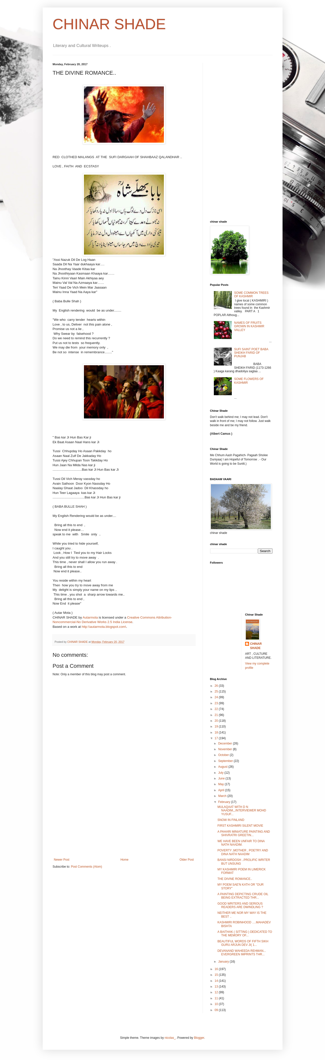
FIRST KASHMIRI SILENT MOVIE (240, 825)
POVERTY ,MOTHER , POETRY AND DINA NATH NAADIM (242, 852)
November (225, 749)
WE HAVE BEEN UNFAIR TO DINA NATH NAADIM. (241, 842)
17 (217, 738)
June (221, 778)
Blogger (199, 1038)
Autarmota (90, 617)
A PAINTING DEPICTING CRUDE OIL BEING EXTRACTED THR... (242, 895)
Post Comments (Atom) (86, 866)
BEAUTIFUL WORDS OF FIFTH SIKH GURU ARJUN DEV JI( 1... (242, 943)
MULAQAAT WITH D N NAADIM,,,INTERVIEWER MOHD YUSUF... (241, 810)
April (221, 790)
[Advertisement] (123, 820)
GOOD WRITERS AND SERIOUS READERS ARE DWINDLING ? (240, 905)
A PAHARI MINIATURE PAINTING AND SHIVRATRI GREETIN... (243, 833)
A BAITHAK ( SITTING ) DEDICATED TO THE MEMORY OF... (244, 933)
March (222, 796)
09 (217, 1010)
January (224, 961)
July (221, 772)
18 (217, 732)
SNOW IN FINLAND (230, 820)
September (226, 761)
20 (217, 720)
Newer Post (61, 859)
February (224, 802)
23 (217, 703)
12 (217, 992)
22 (217, 709)
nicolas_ (170, 1038)
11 (217, 998)
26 (217, 686)
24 (217, 697)
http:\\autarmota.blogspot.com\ (104, 627)
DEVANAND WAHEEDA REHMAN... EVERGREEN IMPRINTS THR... (241, 952)
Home (124, 859)
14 (217, 981)
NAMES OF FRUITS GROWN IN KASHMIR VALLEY (249, 326)
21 (217, 715)
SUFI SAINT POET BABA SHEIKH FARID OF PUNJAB (251, 353)
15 (217, 975)
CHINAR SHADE (109, 24)
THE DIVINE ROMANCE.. (234, 879)
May (221, 784)
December (225, 743)
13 (217, 986)
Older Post (187, 859)
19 (217, 726)
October (224, 755)
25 (217, 691)
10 (217, 1004)
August (223, 766)
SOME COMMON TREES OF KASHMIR (251, 294)
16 (217, 969)
